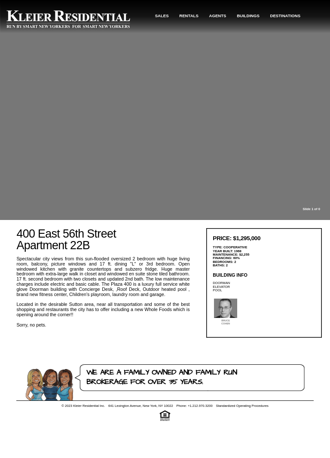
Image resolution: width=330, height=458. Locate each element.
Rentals (189, 15)
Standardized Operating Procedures (242, 406)
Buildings (248, 15)
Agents (217, 15)
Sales (162, 15)
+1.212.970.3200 (200, 406)
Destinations (285, 15)
